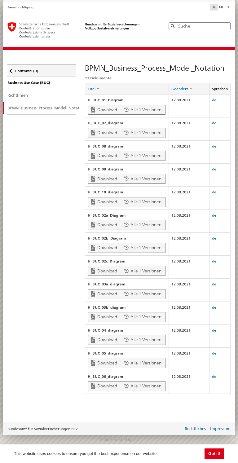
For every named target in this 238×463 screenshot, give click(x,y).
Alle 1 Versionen (142, 109)
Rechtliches (195, 428)
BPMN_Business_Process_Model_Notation (41, 107)
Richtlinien (17, 95)
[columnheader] (127, 89)
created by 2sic (126, 439)
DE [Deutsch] (214, 7)
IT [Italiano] (228, 7)
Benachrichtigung (20, 7)
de (214, 100)
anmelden (174, 429)
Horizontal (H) (26, 69)
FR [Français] (221, 7)
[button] (225, 26)
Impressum (220, 428)
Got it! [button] (214, 453)
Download (104, 109)
